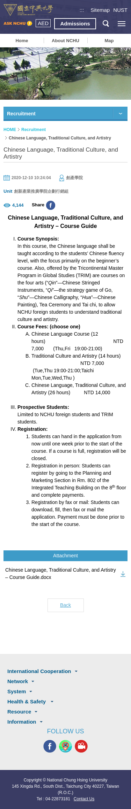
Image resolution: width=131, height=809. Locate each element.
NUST (120, 10)
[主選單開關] (121, 23)
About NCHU (65, 40)
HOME (9, 129)
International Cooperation (39, 671)
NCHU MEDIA (81, 746)
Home (21, 40)
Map (109, 40)
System (16, 691)
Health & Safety (27, 701)
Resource (19, 712)
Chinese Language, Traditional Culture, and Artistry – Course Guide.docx (60, 573)
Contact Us (84, 798)
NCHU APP (65, 746)
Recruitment (33, 129)
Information (21, 722)
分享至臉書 (50, 205)
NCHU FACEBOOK (49, 746)
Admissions (75, 23)
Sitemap (100, 10)
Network (17, 681)
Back (65, 605)
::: (82, 10)
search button (106, 23)
